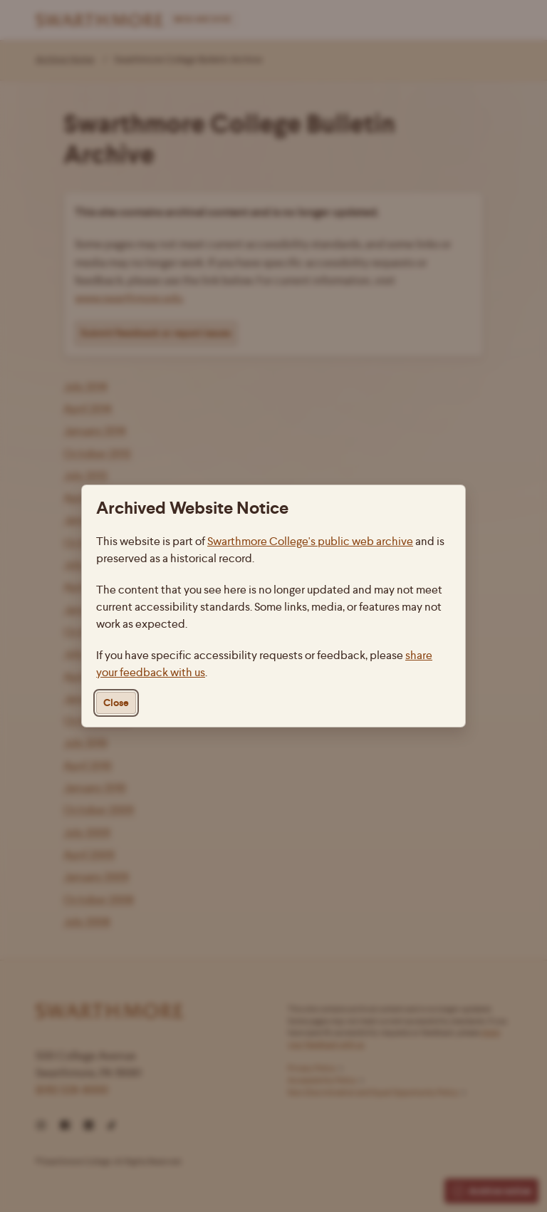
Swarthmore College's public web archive (310, 541)
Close (116, 703)
